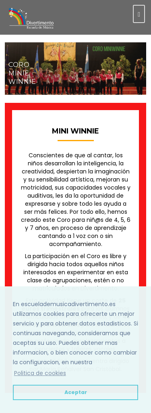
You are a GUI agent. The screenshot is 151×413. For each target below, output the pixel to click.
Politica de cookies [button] (40, 373)
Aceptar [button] (75, 392)
